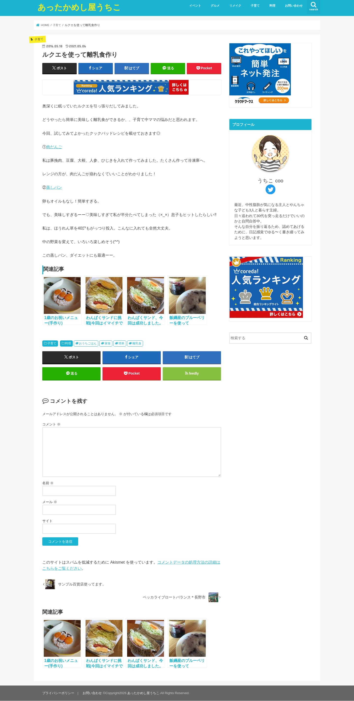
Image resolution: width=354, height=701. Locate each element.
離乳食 (137, 343)
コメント (51, 424)
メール (49, 502)
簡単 (121, 343)
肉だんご (54, 147)
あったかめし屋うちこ (79, 7)
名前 (48, 483)
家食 (108, 343)
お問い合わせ (294, 5)
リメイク (235, 5)
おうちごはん (88, 343)
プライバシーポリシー (58, 693)
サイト (47, 521)
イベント (195, 5)
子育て (255, 5)
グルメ (215, 5)
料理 (272, 5)
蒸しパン (54, 187)
